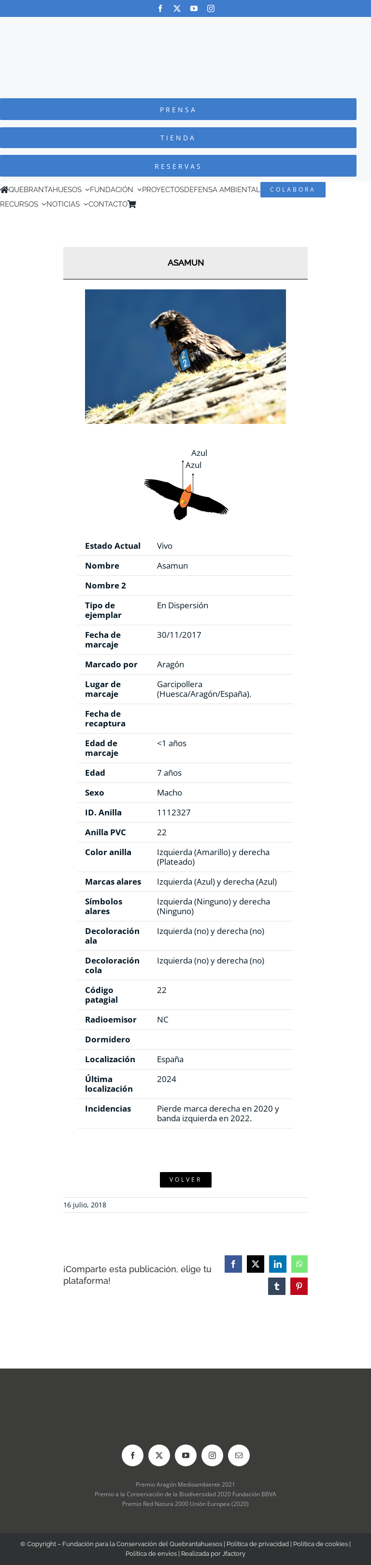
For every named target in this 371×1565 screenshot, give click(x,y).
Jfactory (233, 1553)
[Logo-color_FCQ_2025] (185, 25)
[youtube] (194, 8)
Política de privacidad (258, 1544)
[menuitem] (154, 204)
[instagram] (210, 8)
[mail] (239, 1455)
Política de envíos (151, 1553)
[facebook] (160, 8)
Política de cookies (320, 1544)
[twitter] (177, 8)
